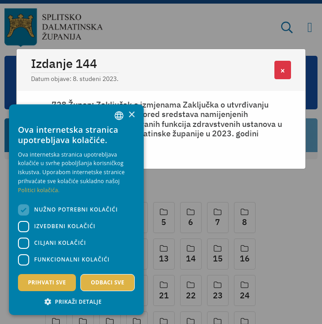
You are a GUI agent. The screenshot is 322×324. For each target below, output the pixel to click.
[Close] (282, 70)
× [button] (131, 115)
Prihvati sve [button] (47, 282)
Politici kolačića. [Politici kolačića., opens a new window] (39, 190)
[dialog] (76, 209)
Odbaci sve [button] (107, 282)
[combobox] (119, 115)
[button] (76, 301)
